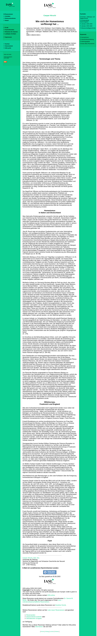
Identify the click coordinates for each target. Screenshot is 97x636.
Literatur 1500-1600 (86, 26)
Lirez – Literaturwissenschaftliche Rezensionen (42, 601)
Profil (6, 27)
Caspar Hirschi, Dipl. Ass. (31, 558)
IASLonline (51, 595)
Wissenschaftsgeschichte (88, 28)
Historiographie (85, 41)
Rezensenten (30, 615)
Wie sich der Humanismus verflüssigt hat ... (50, 22)
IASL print (8, 48)
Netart (7, 20)
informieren (39, 626)
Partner (57, 631)
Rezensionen (9, 14)
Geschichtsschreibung (87, 39)
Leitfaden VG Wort (10, 34)
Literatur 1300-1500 (86, 24)
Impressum (8, 37)
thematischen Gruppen (34, 618)
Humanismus (85, 37)
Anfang (47, 631)
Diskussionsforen (10, 18)
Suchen (7, 44)
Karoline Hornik (61, 605)
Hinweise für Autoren (11, 31)
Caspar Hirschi (49, 15)
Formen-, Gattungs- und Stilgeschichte (87, 17)
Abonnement (9, 46)
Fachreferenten (9, 29)
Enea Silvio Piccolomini (87, 43)
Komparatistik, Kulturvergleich (84, 21)
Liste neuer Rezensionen (56, 610)
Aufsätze (7, 16)
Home (42, 631)
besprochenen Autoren (34, 617)
